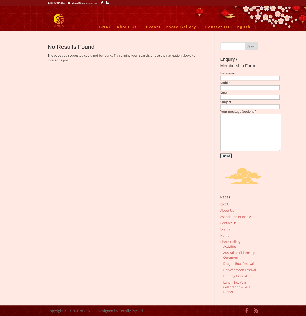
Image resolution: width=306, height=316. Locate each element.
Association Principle (235, 217)
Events (153, 27)
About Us (127, 27)
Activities (229, 246)
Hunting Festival (235, 276)
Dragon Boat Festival (238, 264)
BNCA (224, 204)
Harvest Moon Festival (239, 270)
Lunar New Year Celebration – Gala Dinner (236, 287)
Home (224, 235)
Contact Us (217, 27)
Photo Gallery (181, 27)
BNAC (105, 27)
